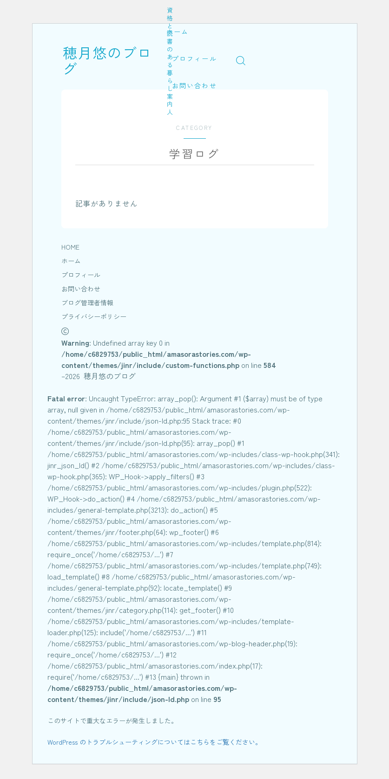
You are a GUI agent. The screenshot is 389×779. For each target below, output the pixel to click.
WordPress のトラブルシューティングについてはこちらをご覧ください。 (154, 742)
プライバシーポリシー (93, 316)
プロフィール (194, 58)
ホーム (177, 31)
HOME (70, 246)
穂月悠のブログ (115, 60)
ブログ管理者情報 (87, 302)
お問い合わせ (194, 85)
